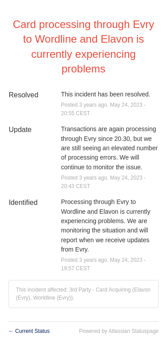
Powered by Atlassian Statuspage (119, 331)
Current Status (29, 331)
